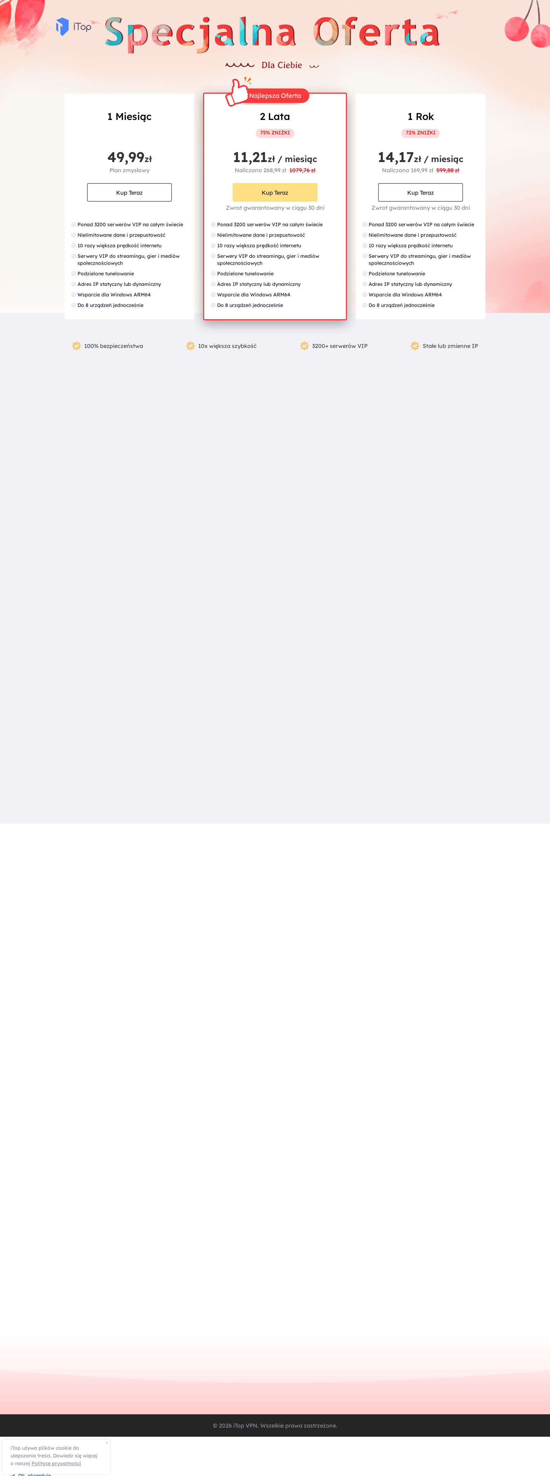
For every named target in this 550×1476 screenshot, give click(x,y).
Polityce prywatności (56, 1463)
